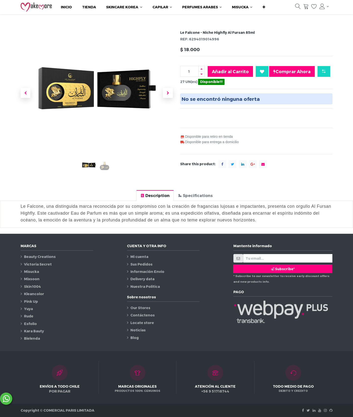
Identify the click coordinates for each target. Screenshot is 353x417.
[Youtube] (319, 410)
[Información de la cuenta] (324, 6)
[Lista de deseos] (314, 8)
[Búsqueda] (298, 8)
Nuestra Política (145, 286)
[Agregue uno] (201, 68)
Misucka (31, 271)
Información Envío (147, 271)
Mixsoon (31, 279)
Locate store (142, 323)
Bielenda (32, 338)
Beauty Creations (40, 257)
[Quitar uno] (201, 74)
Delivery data (142, 279)
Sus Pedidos (141, 264)
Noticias (138, 330)
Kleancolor (34, 294)
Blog (134, 338)
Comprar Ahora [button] (292, 71)
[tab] (155, 195)
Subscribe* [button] (283, 269)
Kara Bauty (34, 331)
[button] (264, 7)
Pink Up (31, 301)
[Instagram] (325, 410)
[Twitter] (308, 410)
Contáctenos (142, 315)
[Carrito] (306, 8)
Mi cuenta (139, 257)
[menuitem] (66, 7)
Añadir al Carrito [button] (230, 71)
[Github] (330, 410)
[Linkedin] (314, 410)
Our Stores (140, 308)
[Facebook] (303, 410)
